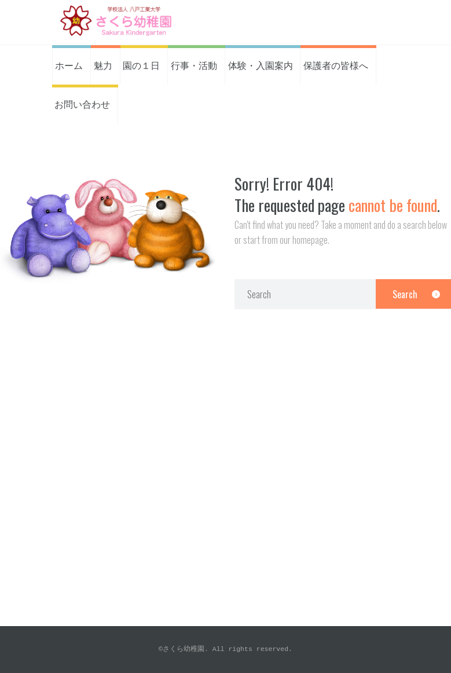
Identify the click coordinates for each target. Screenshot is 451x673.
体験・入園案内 (260, 65)
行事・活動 (194, 65)
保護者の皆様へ (335, 65)
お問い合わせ (82, 104)
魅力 (103, 65)
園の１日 (141, 65)
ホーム (69, 65)
